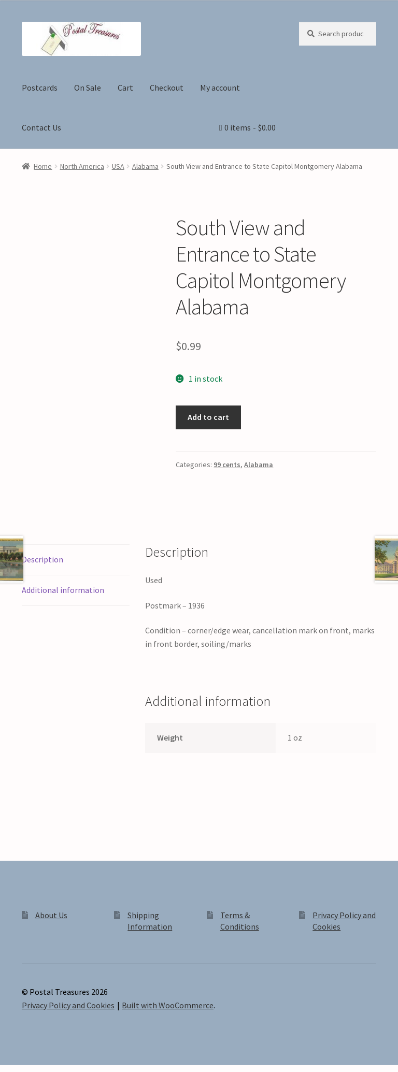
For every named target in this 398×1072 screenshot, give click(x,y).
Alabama (145, 166)
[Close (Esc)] (86, 1052)
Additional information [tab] (63, 568)
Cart (125, 87)
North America (82, 166)
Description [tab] (42, 537)
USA (118, 166)
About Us (51, 893)
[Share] (62, 1052)
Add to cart (208, 417)
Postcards (40, 87)
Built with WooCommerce (168, 983)
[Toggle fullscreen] (36, 1052)
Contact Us (41, 127)
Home (43, 166)
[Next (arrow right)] (36, 1067)
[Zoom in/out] (11, 1052)
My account (220, 87)
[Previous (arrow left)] (11, 1067)
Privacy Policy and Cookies (68, 983)
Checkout (166, 87)
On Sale (87, 87)
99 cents (227, 464)
